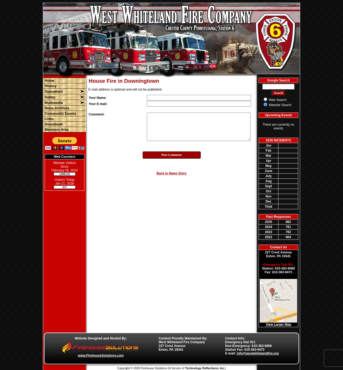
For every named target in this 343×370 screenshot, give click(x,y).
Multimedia (53, 103)
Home (49, 81)
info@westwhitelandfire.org (258, 353)
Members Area (56, 130)
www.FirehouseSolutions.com (101, 355)
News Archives (56, 108)
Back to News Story (171, 173)
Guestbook (53, 124)
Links (49, 119)
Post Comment (171, 155)
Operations (53, 91)
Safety (49, 97)
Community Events (60, 113)
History (50, 86)
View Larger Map (278, 324)
